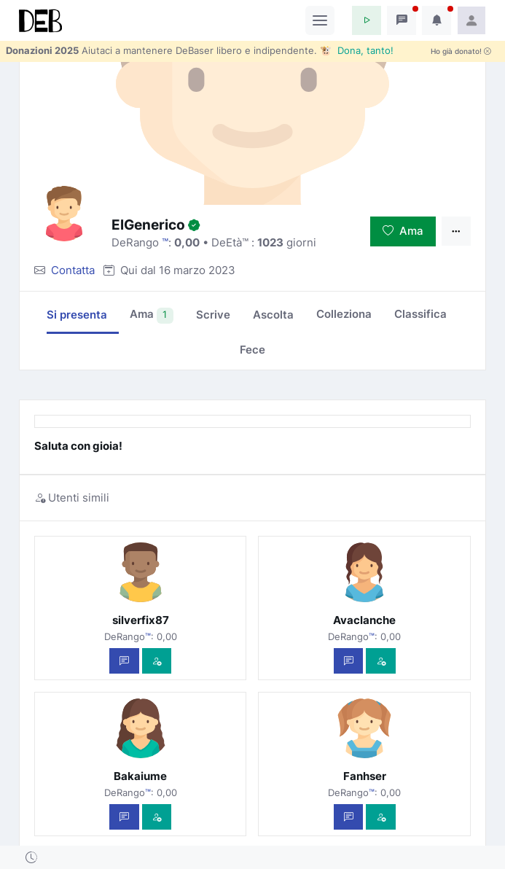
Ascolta (273, 315)
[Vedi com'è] (157, 661)
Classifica (420, 314)
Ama (403, 231)
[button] (366, 20)
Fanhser (364, 776)
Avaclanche (364, 620)
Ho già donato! (461, 51)
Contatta (73, 270)
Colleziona (344, 314)
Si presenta (77, 315)
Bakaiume (140, 776)
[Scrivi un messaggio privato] (124, 661)
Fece (252, 349)
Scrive (213, 315)
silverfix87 (140, 620)
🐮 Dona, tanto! (357, 50)
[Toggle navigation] (319, 20)
